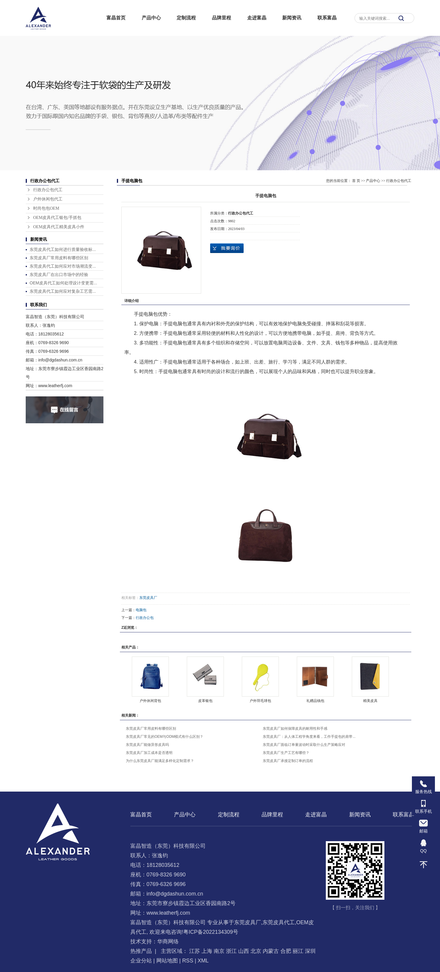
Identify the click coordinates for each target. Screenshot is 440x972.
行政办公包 (145, 618)
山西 (243, 951)
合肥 (285, 951)
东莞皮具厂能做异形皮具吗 (147, 745)
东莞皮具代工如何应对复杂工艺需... (63, 291)
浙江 (231, 951)
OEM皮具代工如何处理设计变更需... (63, 282)
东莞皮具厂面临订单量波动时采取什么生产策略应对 (304, 745)
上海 (206, 951)
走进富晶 (256, 17)
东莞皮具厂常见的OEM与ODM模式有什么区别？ (164, 737)
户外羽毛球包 (260, 701)
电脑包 (141, 610)
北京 (255, 951)
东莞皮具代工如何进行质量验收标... (63, 249)
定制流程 (186, 17)
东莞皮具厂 (148, 598)
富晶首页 (116, 17)
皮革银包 (205, 701)
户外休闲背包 (150, 701)
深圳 (310, 951)
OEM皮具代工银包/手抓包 (57, 217)
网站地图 (167, 961)
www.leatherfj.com (168, 913)
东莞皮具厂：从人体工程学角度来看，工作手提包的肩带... (309, 737)
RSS (187, 961)
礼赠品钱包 (315, 701)
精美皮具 (370, 701)
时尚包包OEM (46, 208)
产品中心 (151, 17)
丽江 (298, 951)
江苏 (194, 951)
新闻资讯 (291, 17)
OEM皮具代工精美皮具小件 (58, 227)
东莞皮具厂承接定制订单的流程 (288, 761)
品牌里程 (221, 17)
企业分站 (141, 961)
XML (203, 961)
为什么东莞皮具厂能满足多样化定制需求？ (160, 761)
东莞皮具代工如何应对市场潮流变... (63, 266)
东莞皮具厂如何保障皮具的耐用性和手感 (295, 728)
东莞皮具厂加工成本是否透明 (149, 753)
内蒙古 (271, 951)
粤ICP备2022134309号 (210, 932)
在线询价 (227, 248)
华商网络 (168, 942)
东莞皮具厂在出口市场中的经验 (59, 274)
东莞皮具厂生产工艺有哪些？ (286, 753)
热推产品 (141, 951)
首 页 (356, 181)
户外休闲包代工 (47, 199)
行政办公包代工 (47, 190)
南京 (219, 951)
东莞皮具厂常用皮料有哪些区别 (59, 257)
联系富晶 (327, 17)
